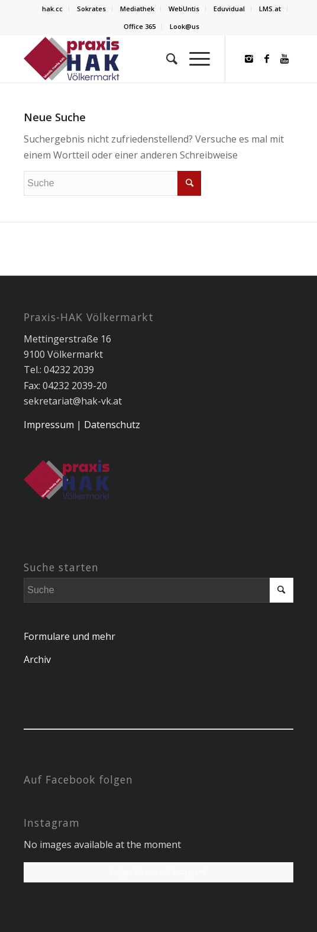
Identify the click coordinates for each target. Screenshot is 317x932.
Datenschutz (112, 424)
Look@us (184, 26)
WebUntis (184, 8)
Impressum (49, 424)
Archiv (37, 659)
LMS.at (270, 8)
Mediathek (137, 8)
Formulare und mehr (69, 636)
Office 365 (140, 26)
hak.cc (52, 8)
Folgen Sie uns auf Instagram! (158, 872)
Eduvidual (229, 8)
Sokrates (91, 8)
